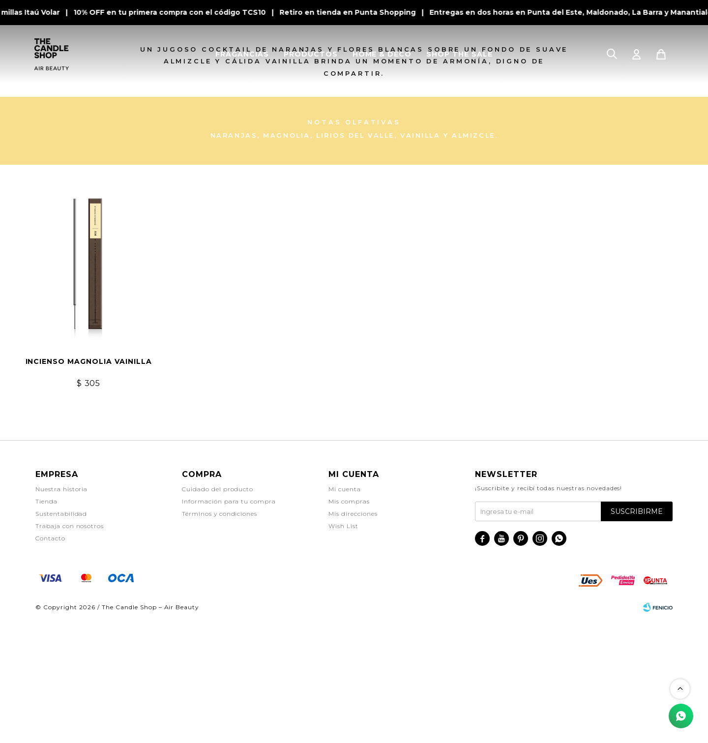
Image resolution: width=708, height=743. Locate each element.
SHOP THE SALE (459, 54)
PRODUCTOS (311, 54)
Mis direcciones (352, 637)
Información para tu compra (229, 624)
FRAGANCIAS (242, 54)
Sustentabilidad (61, 637)
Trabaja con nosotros (69, 649)
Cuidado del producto (217, 612)
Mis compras (349, 624)
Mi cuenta (344, 612)
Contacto (50, 661)
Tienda (46, 624)
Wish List (343, 649)
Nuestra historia (61, 612)
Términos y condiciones (219, 637)
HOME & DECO (382, 54)
